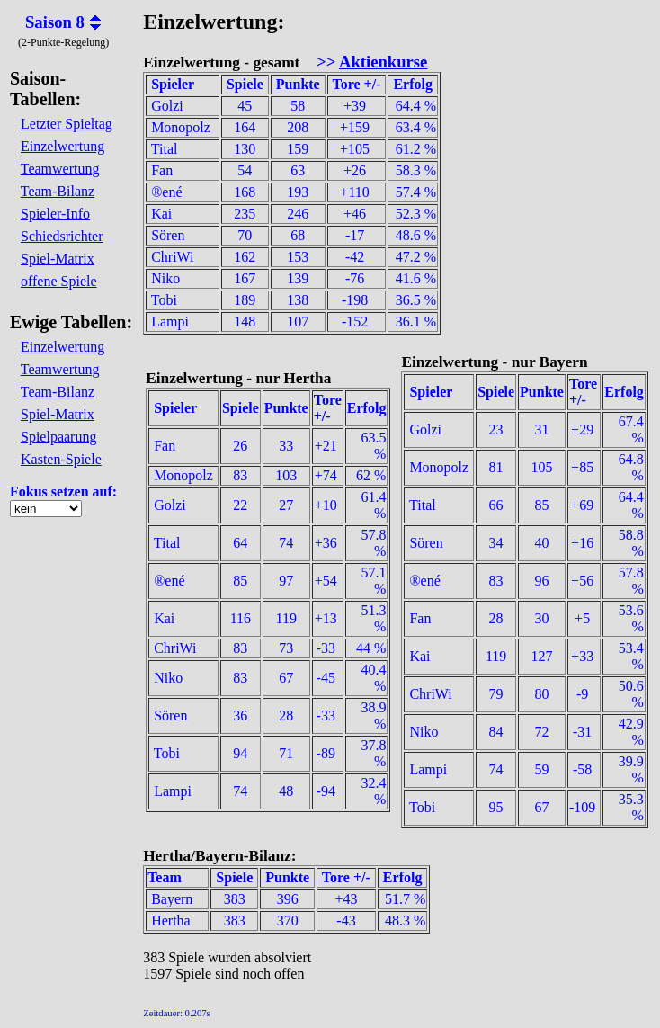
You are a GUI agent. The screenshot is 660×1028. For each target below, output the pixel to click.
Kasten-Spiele (61, 459)
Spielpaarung (58, 436)
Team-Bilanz (57, 191)
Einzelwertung (62, 146)
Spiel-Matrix (57, 258)
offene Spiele (59, 281)
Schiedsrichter (62, 236)
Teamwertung (60, 168)
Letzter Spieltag (66, 123)
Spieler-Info (55, 213)
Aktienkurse (383, 61)
